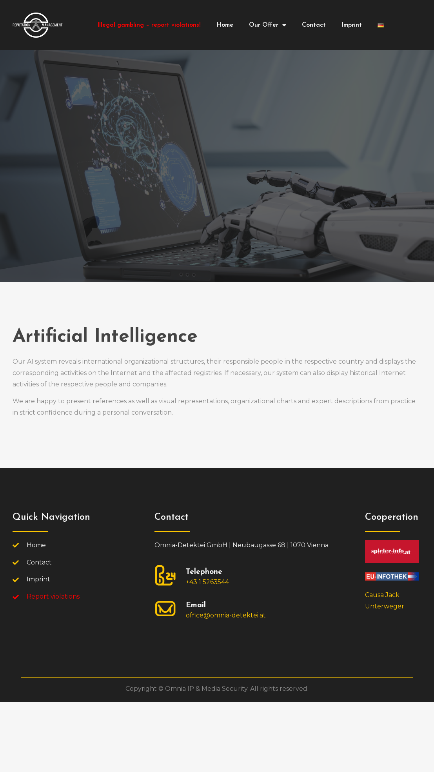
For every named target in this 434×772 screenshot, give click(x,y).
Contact (314, 25)
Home (224, 25)
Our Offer (267, 25)
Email (196, 605)
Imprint (351, 25)
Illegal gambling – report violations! (149, 25)
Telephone (204, 572)
